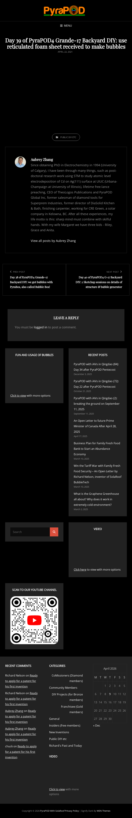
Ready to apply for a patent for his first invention (21, 681)
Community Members (63, 688)
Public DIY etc (68, 137)
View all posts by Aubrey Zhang (53, 241)
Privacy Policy (72, 810)
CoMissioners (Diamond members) (67, 678)
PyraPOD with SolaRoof (52, 810)
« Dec (96, 725)
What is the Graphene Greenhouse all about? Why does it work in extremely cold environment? (96, 499)
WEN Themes (103, 810)
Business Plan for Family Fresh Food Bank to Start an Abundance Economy (97, 448)
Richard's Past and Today (65, 746)
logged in (40, 327)
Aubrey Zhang (14, 711)
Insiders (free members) (64, 725)
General (54, 719)
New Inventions (59, 732)
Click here (80, 569)
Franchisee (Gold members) (72, 709)
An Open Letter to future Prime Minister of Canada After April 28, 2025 (95, 426)
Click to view (18, 395)
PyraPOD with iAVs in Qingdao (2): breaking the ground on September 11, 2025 (97, 403)
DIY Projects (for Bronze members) (67, 697)
